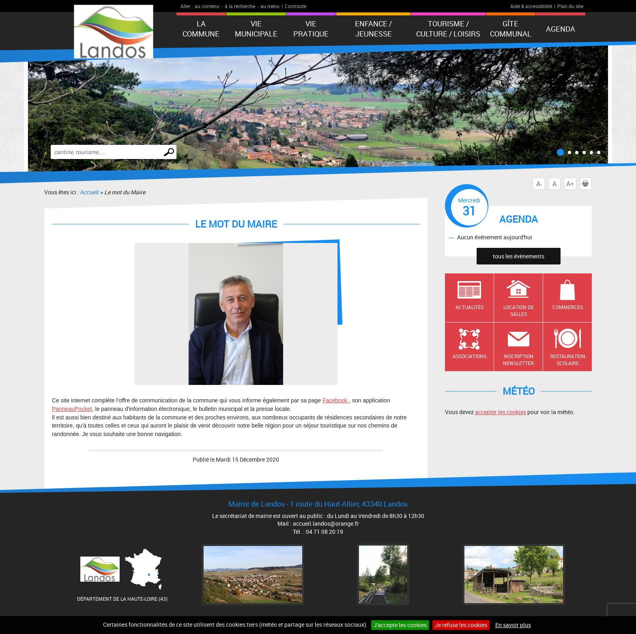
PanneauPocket (72, 409)
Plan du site (570, 6)
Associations (469, 356)
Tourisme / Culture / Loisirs (448, 29)
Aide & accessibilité (531, 6)
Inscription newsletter (518, 359)
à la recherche (240, 6)
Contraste (295, 6)
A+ (570, 183)
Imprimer (587, 183)
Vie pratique (311, 29)
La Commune (201, 29)
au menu (269, 6)
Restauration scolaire (567, 359)
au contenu (207, 6)
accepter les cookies (500, 412)
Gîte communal (510, 29)
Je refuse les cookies (461, 625)
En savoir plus (513, 625)
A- (539, 183)
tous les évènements (518, 256)
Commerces (567, 307)
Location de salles (518, 310)
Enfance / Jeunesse (373, 29)
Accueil (89, 192)
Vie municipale (256, 29)
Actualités (469, 307)
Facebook (335, 400)
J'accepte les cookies (400, 625)
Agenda (560, 29)
